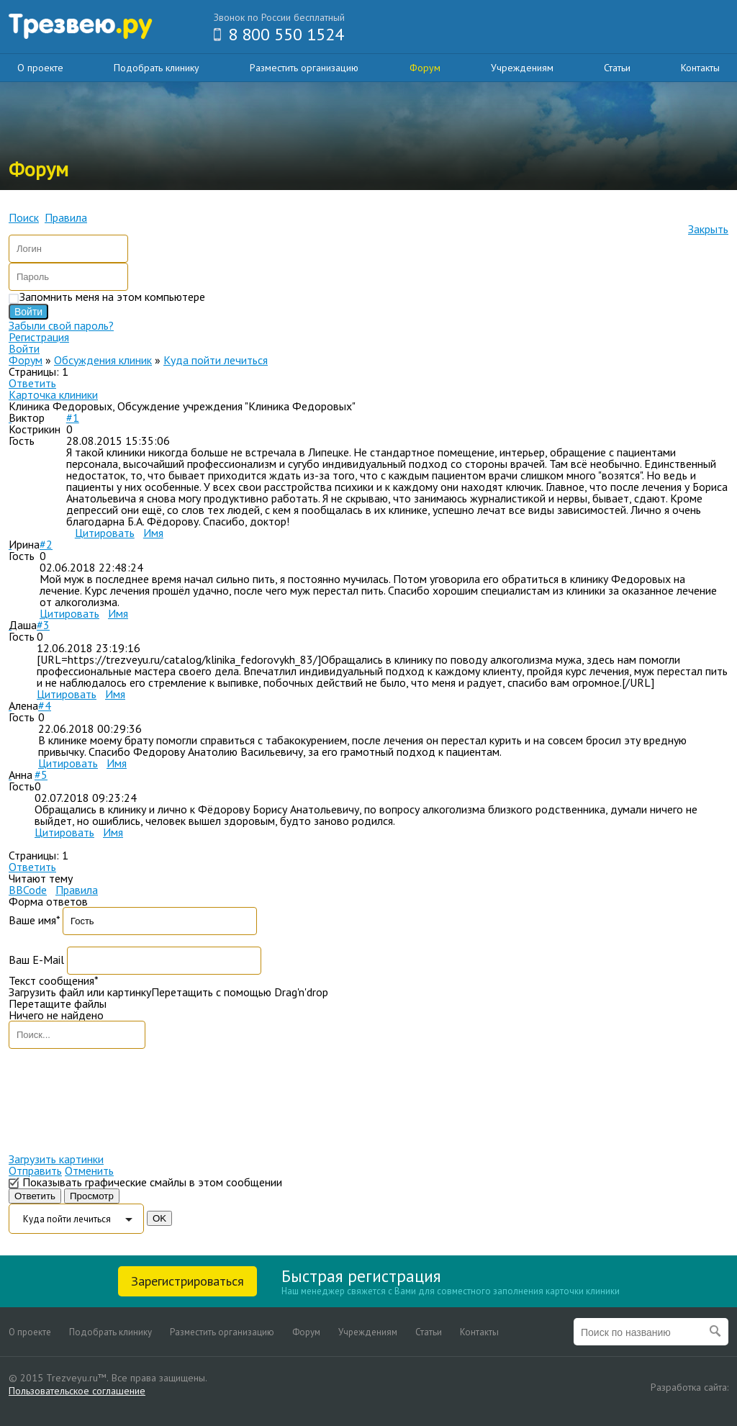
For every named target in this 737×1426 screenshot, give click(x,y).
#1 (72, 417)
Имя (153, 532)
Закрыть (708, 229)
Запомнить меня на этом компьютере (112, 296)
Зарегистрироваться (187, 1281)
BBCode (28, 890)
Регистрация (39, 337)
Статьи (617, 67)
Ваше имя (34, 920)
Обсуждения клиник (103, 360)
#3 (43, 625)
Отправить (35, 1170)
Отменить (89, 1170)
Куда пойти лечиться (215, 360)
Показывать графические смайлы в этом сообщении (152, 1182)
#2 (46, 544)
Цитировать (105, 532)
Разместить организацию (304, 67)
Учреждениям (522, 67)
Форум (425, 67)
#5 (41, 774)
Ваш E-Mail (36, 959)
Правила (76, 890)
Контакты (700, 67)
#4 (44, 705)
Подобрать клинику (156, 67)
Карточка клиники (53, 394)
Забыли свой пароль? (61, 325)
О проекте (40, 67)
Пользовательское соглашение (77, 1390)
